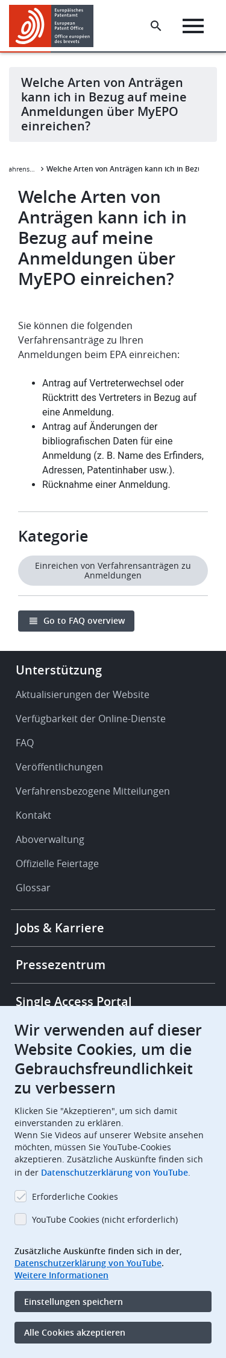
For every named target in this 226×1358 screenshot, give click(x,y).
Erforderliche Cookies (75, 1196)
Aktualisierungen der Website (82, 694)
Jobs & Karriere (60, 928)
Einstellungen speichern (73, 1301)
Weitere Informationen (61, 1275)
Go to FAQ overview (84, 620)
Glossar (33, 887)
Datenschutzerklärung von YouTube (114, 1172)
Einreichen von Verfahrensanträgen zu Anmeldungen (113, 570)
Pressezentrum (60, 964)
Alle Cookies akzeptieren (74, 1332)
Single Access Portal (74, 1001)
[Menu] (193, 25)
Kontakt (33, 815)
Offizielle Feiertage (57, 863)
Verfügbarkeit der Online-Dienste (91, 718)
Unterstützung (59, 670)
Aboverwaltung (50, 839)
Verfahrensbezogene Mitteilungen (93, 791)
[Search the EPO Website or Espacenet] (156, 26)
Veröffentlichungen (59, 766)
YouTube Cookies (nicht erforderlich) (105, 1219)
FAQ (25, 742)
